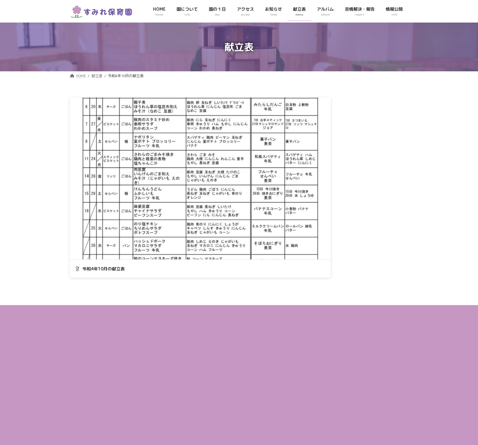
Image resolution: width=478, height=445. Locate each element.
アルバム (196, 385)
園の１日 (196, 341)
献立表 (194, 374)
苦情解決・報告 (202, 396)
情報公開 (196, 407)
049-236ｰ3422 (94, 403)
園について (198, 330)
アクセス (196, 352)
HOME (194, 319)
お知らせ (196, 363)
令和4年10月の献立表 (100, 173)
